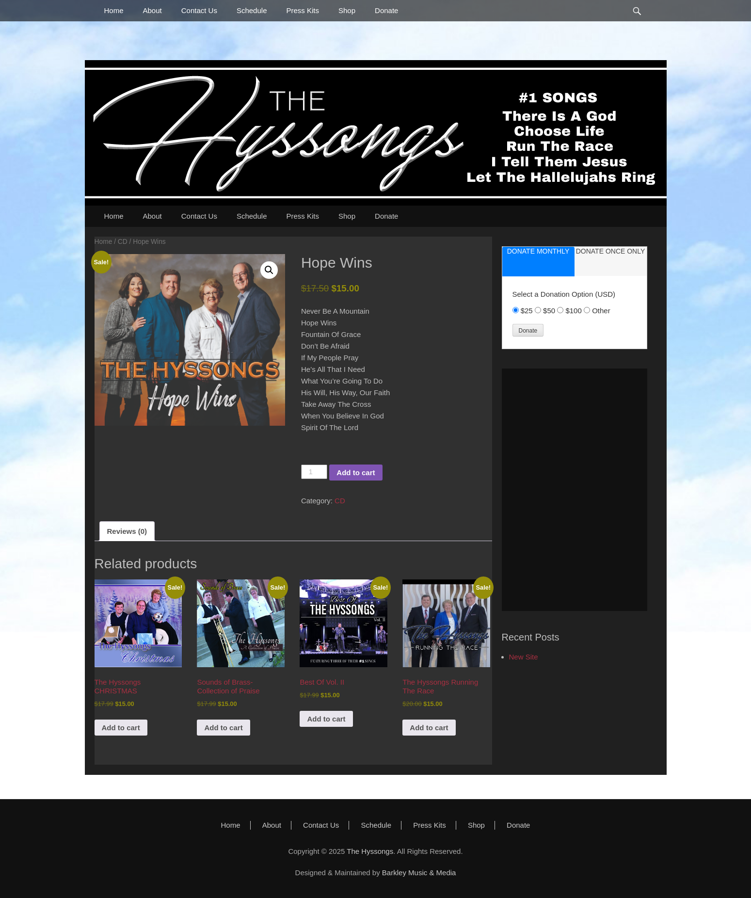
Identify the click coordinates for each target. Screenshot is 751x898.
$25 (528, 310)
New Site (523, 657)
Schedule (252, 10)
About (152, 10)
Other (601, 310)
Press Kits (302, 10)
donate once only (610, 251)
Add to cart (355, 472)
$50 (550, 310)
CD (123, 241)
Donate (386, 10)
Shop (346, 10)
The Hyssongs (370, 851)
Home (114, 10)
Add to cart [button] (121, 727)
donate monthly (538, 251)
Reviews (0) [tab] (127, 531)
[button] (269, 270)
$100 (574, 310)
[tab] (538, 261)
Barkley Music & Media (419, 872)
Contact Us (199, 10)
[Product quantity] (314, 472)
